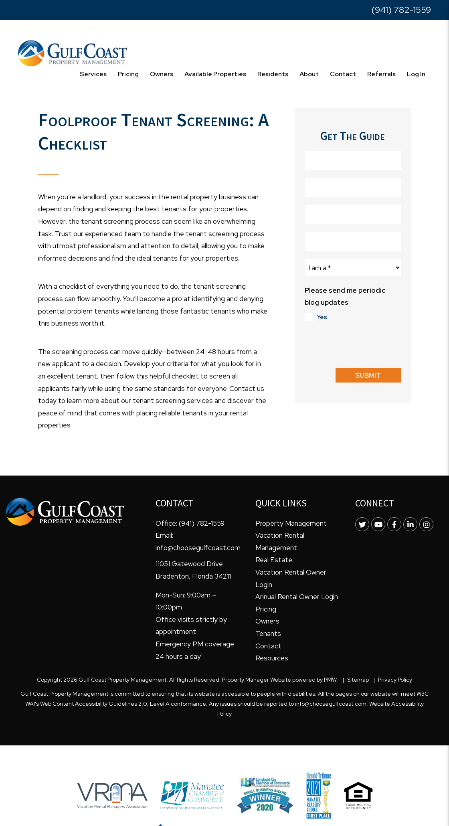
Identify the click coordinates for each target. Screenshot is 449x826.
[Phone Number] (353, 214)
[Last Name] (353, 187)
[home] (72, 52)
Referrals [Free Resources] (381, 74)
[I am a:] (353, 267)
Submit (368, 375)
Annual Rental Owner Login (296, 596)
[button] (362, 524)
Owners (267, 621)
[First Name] (353, 160)
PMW (330, 679)
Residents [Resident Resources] (272, 74)
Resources (271, 658)
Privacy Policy (395, 679)
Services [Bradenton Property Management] (93, 74)
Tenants (268, 633)
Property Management (291, 523)
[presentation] (366, 344)
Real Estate (273, 559)
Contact (343, 74)
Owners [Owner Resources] (161, 74)
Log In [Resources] (416, 74)
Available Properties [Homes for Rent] (215, 74)
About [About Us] (309, 74)
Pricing (128, 74)
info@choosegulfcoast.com (198, 547)
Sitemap (358, 679)
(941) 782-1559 (401, 10)
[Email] (353, 241)
